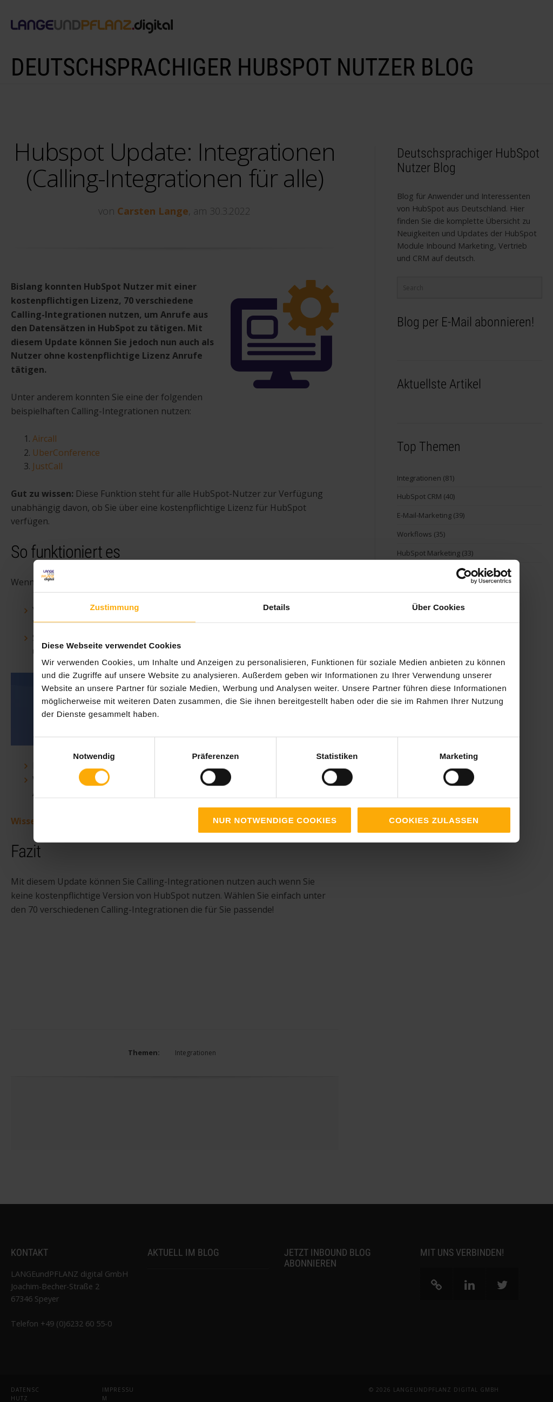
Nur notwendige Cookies (275, 820)
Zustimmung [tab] (114, 606)
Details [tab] (276, 606)
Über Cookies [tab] (438, 606)
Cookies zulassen (433, 820)
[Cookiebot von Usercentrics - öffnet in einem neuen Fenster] (464, 575)
